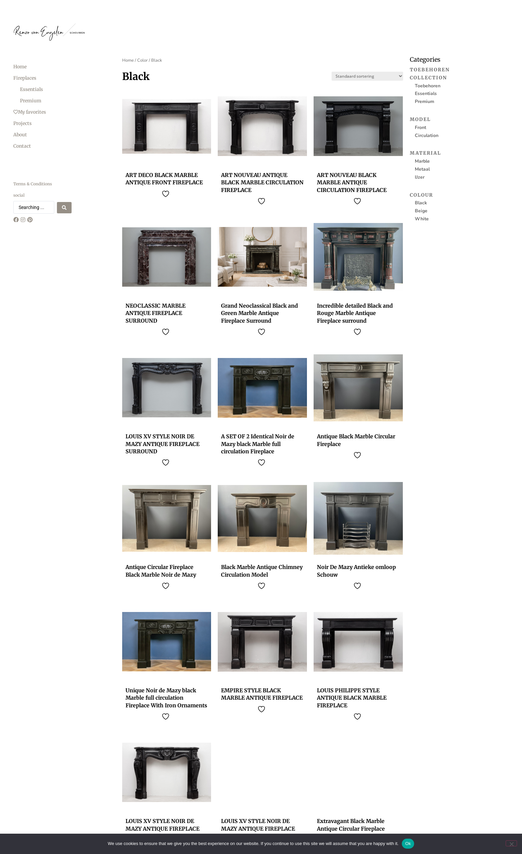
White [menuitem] (422, 219)
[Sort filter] (367, 76)
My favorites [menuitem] (29, 112)
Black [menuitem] (421, 203)
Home (128, 60)
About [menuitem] (20, 135)
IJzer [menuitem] (419, 177)
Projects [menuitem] (22, 123)
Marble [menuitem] (422, 161)
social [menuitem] (19, 195)
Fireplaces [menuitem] (24, 78)
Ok (408, 843)
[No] (511, 843)
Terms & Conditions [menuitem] (32, 183)
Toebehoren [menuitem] (430, 70)
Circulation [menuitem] (426, 135)
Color (142, 60)
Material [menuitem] (425, 153)
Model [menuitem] (420, 119)
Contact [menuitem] (22, 146)
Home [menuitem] (20, 67)
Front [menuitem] (420, 127)
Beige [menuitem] (421, 211)
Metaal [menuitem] (422, 169)
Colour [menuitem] (421, 195)
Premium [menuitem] (30, 101)
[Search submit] (64, 207)
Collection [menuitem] (428, 78)
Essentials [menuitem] (31, 89)
